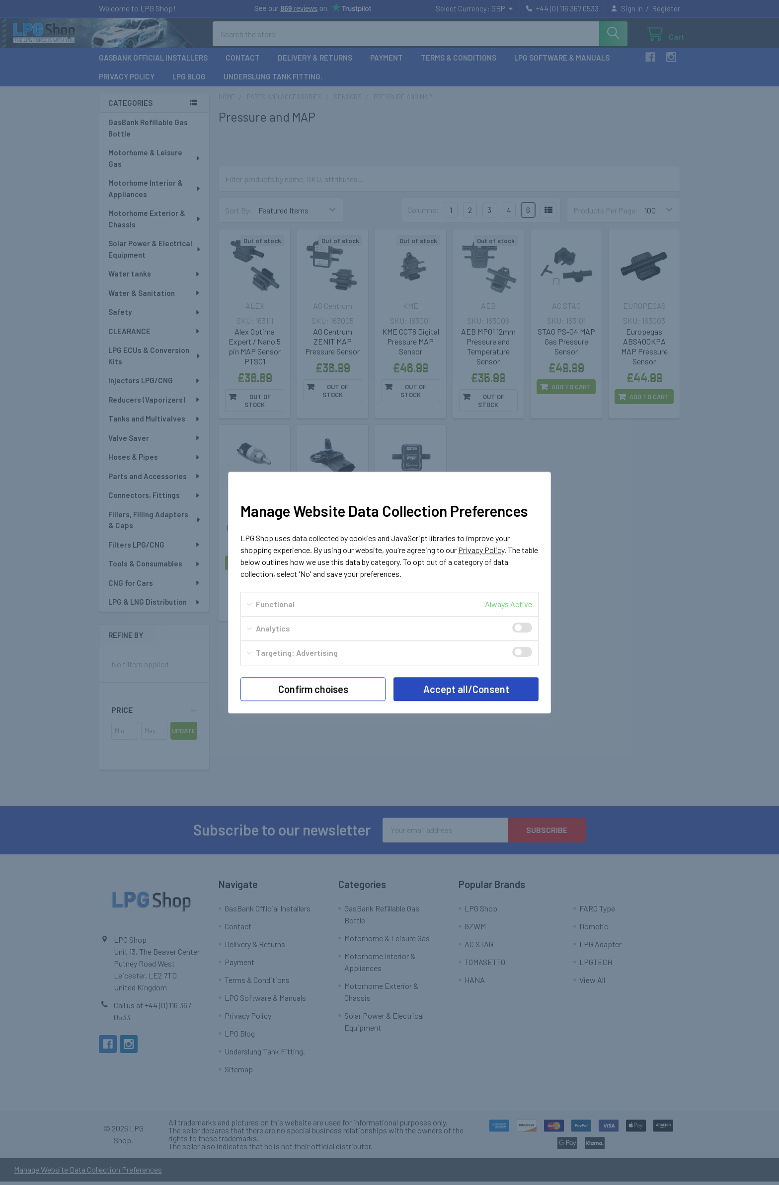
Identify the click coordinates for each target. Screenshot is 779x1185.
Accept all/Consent (466, 689)
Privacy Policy (481, 550)
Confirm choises (313, 689)
